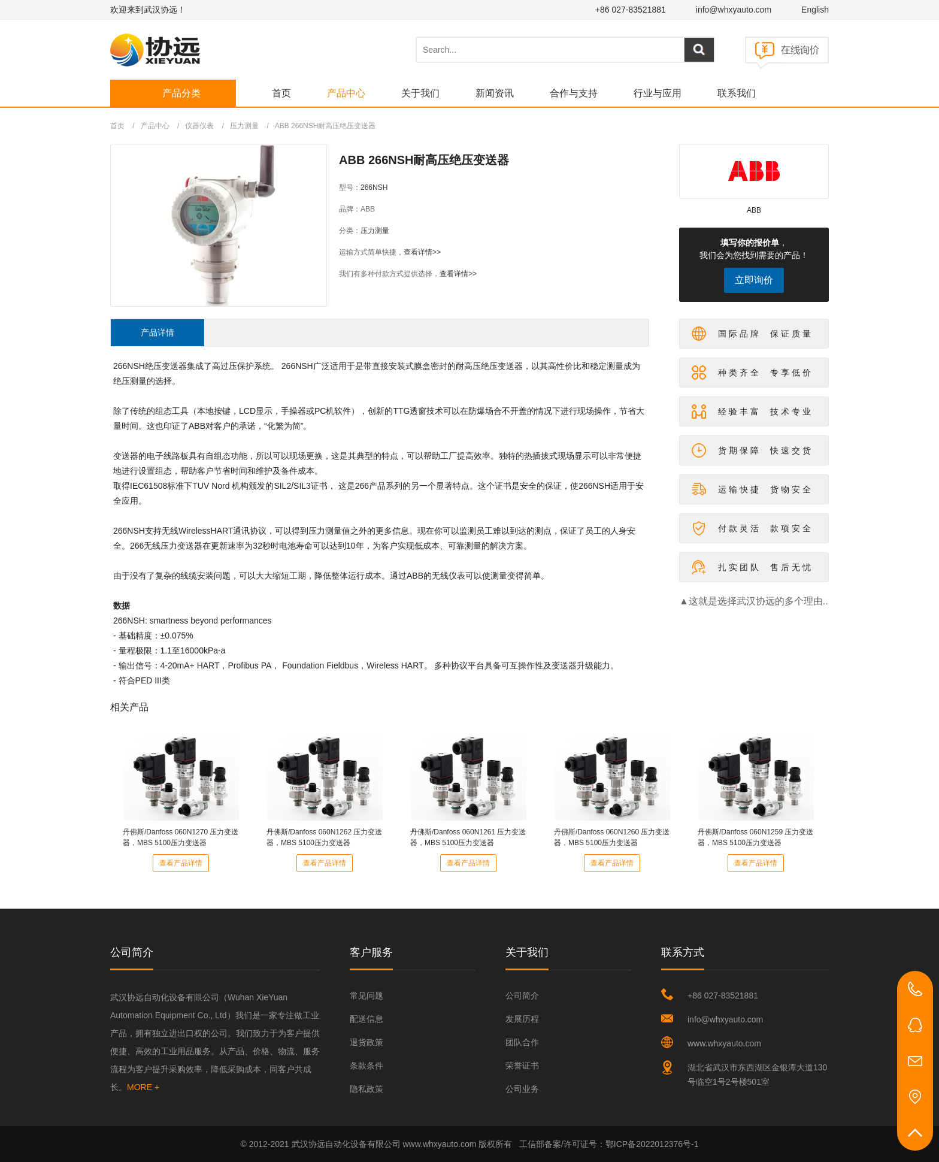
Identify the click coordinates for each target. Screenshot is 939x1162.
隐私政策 (366, 1089)
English (815, 9)
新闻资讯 (494, 93)
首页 (281, 93)
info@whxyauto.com (733, 9)
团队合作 (522, 1042)
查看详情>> (422, 252)
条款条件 (366, 1065)
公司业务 (522, 1089)
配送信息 (366, 1019)
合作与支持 (574, 93)
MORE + (143, 1087)
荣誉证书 (522, 1065)
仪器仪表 (199, 126)
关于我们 (420, 93)
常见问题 (366, 995)
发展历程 (522, 1019)
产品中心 (346, 93)
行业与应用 (657, 93)
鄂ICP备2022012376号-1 (652, 1144)
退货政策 (366, 1042)
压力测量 (244, 126)
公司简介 (522, 995)
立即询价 (754, 280)
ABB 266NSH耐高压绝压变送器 (325, 126)
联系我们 (736, 93)
